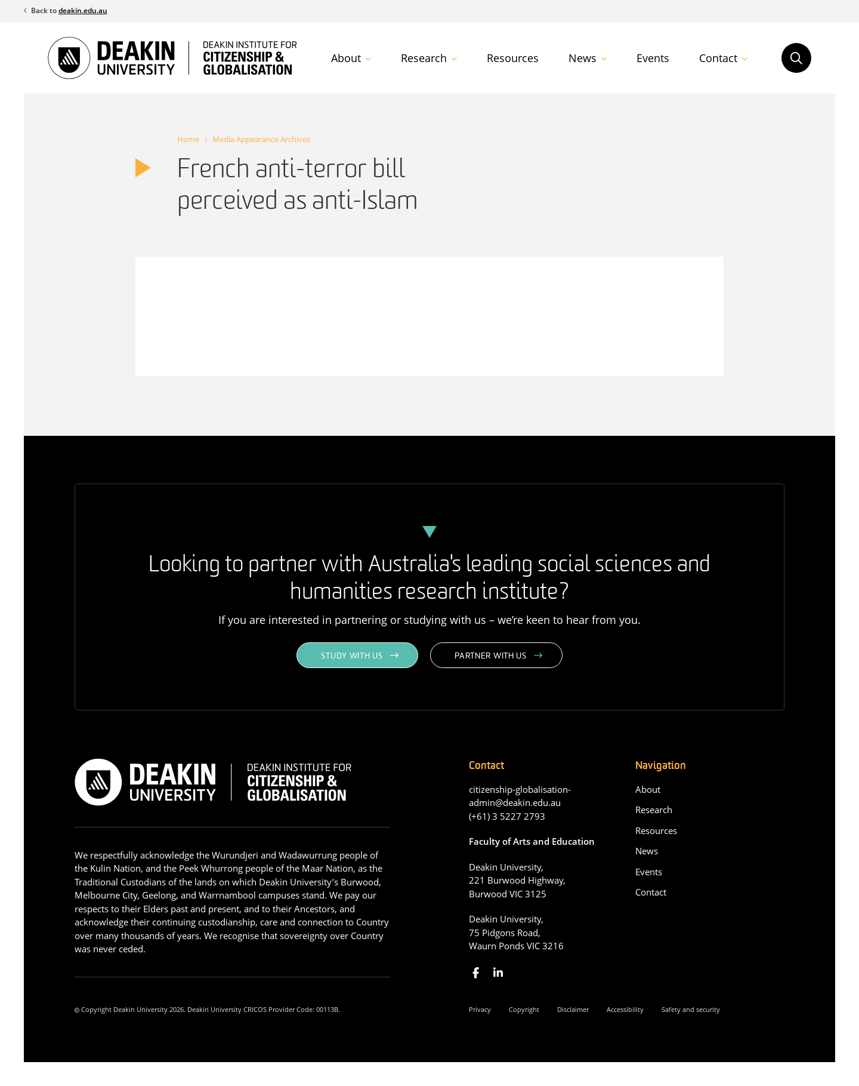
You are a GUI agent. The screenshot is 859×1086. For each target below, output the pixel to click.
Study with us (351, 656)
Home (188, 139)
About (346, 58)
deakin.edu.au (82, 10)
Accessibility (625, 1009)
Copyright (524, 1009)
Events (652, 58)
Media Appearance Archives (261, 139)
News (582, 58)
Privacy (480, 1009)
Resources (513, 58)
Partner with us (491, 656)
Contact (718, 58)
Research (424, 58)
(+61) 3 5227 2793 (507, 816)
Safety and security (691, 1009)
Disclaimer (573, 1009)
